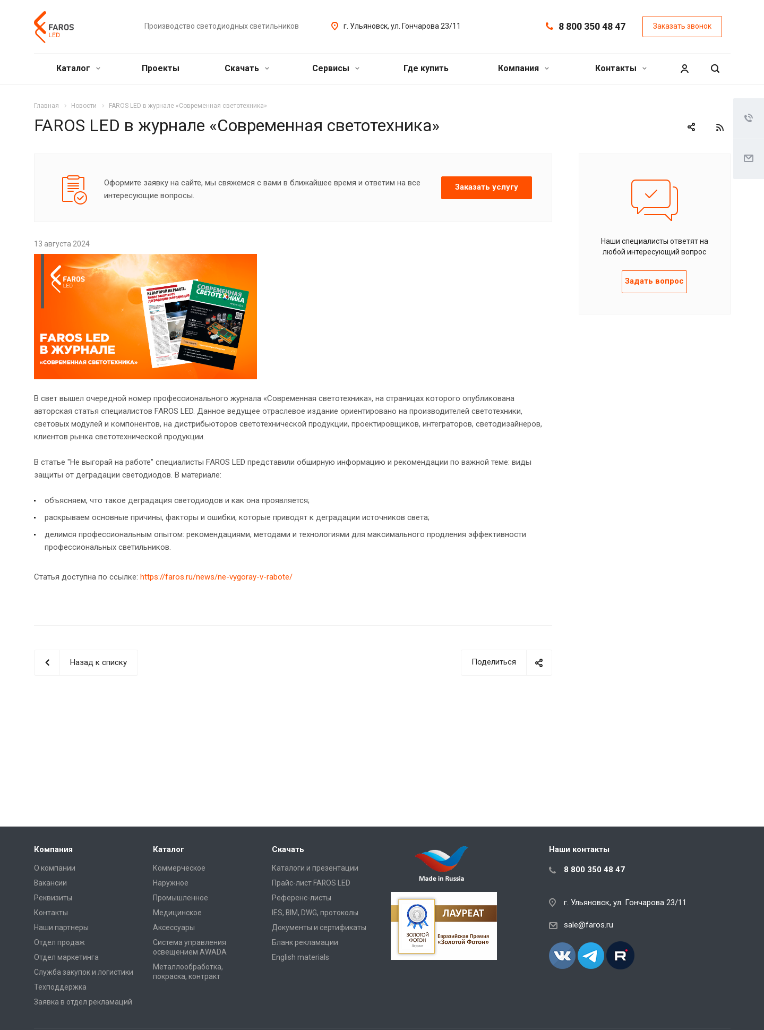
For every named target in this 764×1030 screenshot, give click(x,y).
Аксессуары (174, 927)
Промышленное (180, 897)
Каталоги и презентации (315, 868)
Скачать (247, 68)
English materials (300, 957)
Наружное (170, 883)
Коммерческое (179, 868)
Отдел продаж (59, 942)
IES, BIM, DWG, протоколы (315, 912)
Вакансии (50, 883)
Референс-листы (301, 897)
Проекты (160, 68)
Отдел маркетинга (66, 957)
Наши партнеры (61, 927)
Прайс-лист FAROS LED (311, 883)
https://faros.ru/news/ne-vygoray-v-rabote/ (216, 577)
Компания (523, 68)
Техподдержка (60, 987)
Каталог (78, 68)
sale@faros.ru (588, 925)
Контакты (621, 68)
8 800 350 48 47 (592, 26)
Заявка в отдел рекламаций (83, 1002)
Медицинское (177, 912)
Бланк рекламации (305, 942)
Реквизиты (53, 897)
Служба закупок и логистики (83, 972)
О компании (54, 868)
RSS (720, 127)
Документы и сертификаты (319, 927)
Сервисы (335, 68)
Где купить (426, 68)
